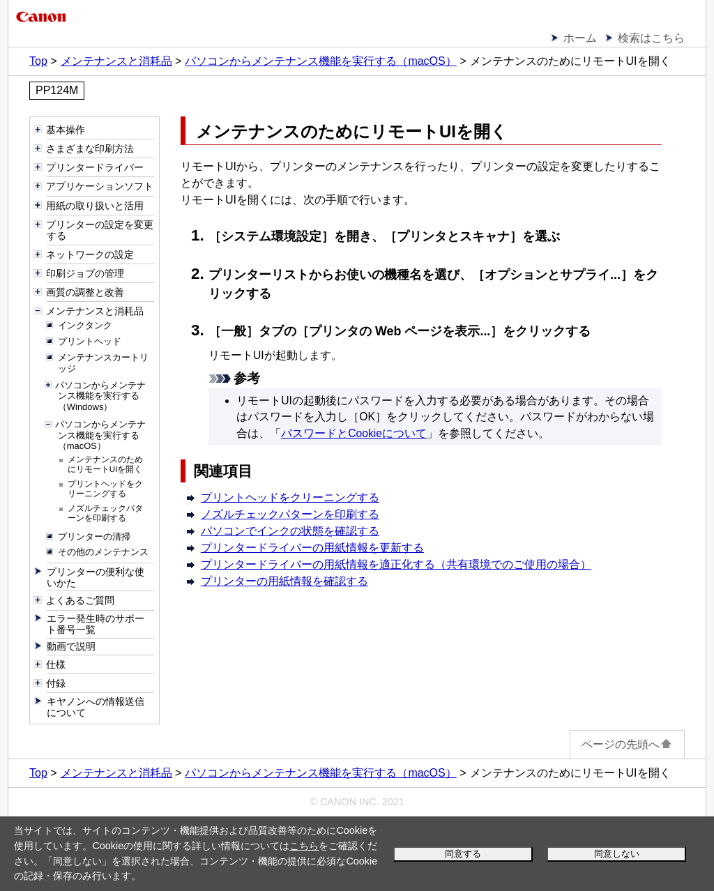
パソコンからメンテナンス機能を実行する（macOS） (320, 61)
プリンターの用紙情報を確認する (284, 581)
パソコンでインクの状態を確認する (290, 531)
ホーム (580, 38)
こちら (304, 845)
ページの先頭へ (627, 744)
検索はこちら (651, 38)
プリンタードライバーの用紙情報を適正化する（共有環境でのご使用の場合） (396, 564)
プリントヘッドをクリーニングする (290, 497)
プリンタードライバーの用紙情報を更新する (312, 548)
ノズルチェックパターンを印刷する (290, 514)
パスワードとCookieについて (354, 433)
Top (38, 61)
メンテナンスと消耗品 (116, 61)
